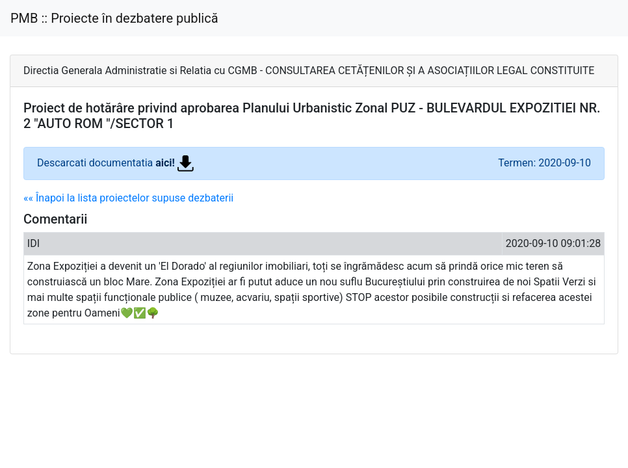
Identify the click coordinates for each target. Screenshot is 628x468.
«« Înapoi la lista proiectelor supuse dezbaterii (128, 198)
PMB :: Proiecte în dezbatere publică (114, 18)
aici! (174, 163)
